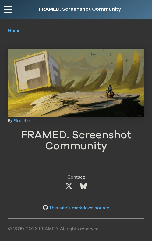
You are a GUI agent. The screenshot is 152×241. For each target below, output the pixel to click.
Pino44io (21, 120)
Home (14, 31)
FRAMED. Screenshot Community (80, 9)
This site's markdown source (79, 208)
